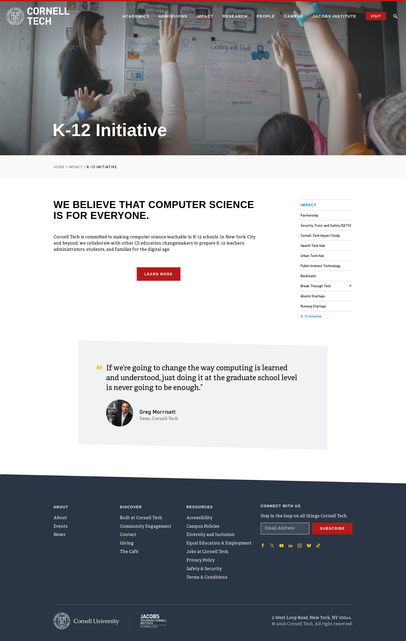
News (59, 534)
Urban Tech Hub (312, 255)
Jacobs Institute (335, 16)
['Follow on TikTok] (318, 545)
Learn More (158, 274)
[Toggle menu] (350, 286)
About (60, 517)
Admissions (172, 16)
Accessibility (199, 517)
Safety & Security (204, 569)
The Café (129, 552)
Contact (128, 534)
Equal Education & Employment (218, 543)
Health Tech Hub (313, 245)
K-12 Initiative (311, 316)
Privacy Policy (200, 560)
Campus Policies (202, 526)
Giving (127, 543)
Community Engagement (145, 526)
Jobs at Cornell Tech (207, 552)
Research (235, 16)
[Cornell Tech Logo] (38, 16)
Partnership (309, 215)
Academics (135, 16)
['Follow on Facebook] (263, 545)
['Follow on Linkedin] (290, 545)
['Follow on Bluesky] (309, 545)
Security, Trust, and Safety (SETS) (326, 225)
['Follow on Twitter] (272, 545)
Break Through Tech (316, 286)
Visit (376, 16)
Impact (204, 16)
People (266, 16)
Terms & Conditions (206, 577)
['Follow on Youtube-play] (281, 545)
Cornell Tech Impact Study (320, 235)
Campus (293, 16)
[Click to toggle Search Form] (395, 16)
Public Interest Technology (320, 265)
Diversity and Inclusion (210, 534)
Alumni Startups (313, 296)
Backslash (308, 276)
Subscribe (332, 528)
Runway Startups (313, 306)
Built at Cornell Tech (141, 517)
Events (61, 526)
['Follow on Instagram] (300, 545)
